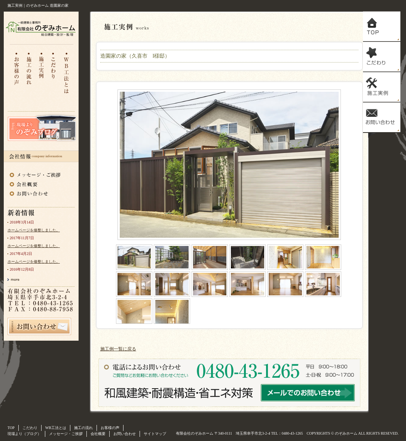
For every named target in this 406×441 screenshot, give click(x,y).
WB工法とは (67, 72)
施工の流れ (28, 72)
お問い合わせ (35, 193)
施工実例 (381, 87)
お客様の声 (16, 72)
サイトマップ (155, 434)
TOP (11, 428)
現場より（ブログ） (24, 434)
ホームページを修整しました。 (33, 230)
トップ (381, 26)
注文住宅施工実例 (41, 72)
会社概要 (35, 183)
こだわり (54, 72)
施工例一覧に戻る (118, 349)
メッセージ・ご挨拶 (35, 173)
